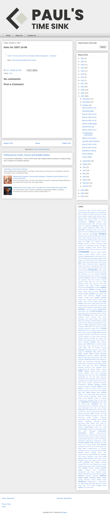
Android (92, 222)
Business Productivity (88, 239)
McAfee (99, 351)
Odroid (100, 380)
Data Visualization (93, 258)
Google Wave (82, 305)
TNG (92, 446)
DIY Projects (102, 262)
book (89, 236)
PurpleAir (80, 400)
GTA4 (85, 307)
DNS (79, 264)
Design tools (82, 260)
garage (80, 291)
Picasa (99, 388)
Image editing (87, 322)
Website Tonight (101, 472)
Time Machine (101, 444)
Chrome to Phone (89, 243)
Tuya (89, 450)
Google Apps (89, 297)
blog (91, 234)
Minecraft (88, 359)
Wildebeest (103, 474)
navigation (99, 367)
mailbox (104, 350)
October (85, 105)
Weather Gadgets (94, 468)
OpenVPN (96, 382)
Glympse (80, 293)
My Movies (94, 365)
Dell (105, 258)
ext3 (102, 276)
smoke (96, 427)
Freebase (103, 285)
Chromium (99, 243)
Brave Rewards (87, 238)
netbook (98, 369)
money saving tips (88, 363)
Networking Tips (83, 375)
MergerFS (97, 355)
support (97, 437)
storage (80, 437)
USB (79, 456)
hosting (91, 319)
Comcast (81, 249)
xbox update (102, 483)
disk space (95, 262)
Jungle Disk (96, 332)
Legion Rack (95, 340)
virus (86, 460)
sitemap (104, 421)
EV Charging (95, 274)
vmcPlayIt (86, 462)
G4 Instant (97, 287)
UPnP (95, 454)
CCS (92, 241)
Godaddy (91, 294)
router (102, 413)
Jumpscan (89, 332)
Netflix (80, 371)
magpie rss (95, 350)
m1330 (80, 347)
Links (10, 73)
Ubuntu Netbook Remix (93, 452)
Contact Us (32, 35)
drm (83, 266)
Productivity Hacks (95, 396)
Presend (80, 396)
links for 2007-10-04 (89, 148)
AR (105, 226)
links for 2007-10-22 (89, 120)
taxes (96, 438)
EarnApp (84, 268)
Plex (79, 392)
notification (103, 379)
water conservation (97, 466)
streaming (86, 437)
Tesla (91, 442)
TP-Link (96, 446)
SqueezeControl (101, 433)
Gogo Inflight (99, 293)
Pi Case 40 (87, 388)
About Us (19, 35)
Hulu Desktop (86, 320)
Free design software (93, 285)
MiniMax (93, 359)
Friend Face (81, 287)
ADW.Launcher (91, 212)
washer (89, 466)
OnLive (84, 382)
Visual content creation (99, 460)
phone (29, 60)
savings (96, 417)
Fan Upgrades (82, 279)
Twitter (104, 450)
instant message (101, 324)
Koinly (104, 334)
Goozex (88, 305)
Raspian (100, 402)
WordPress (82, 481)
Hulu (79, 321)
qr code (100, 400)
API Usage (99, 224)
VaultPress (90, 456)
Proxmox (90, 398)
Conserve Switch (96, 252)
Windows (81, 476)
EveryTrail (87, 276)
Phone (99, 386)
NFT (94, 377)
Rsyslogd (94, 415)
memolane (90, 355)
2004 (83, 196)
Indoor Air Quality (83, 324)
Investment (87, 328)
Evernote (103, 274)
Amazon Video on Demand (97, 220)
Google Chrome (92, 299)
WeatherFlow (102, 470)
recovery (101, 406)
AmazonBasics (82, 222)
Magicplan (89, 350)
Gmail (86, 294)
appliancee (88, 226)
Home (8, 35)
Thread (94, 444)
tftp (99, 442)
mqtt (83, 365)
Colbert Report (101, 247)
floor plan (93, 283)
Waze (104, 466)
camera (104, 239)
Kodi (101, 334)
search (88, 419)
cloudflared (88, 247)
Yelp (88, 485)
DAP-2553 (81, 258)
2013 (83, 77)
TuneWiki (80, 450)
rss (105, 413)
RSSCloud (88, 415)
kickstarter (87, 334)
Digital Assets (102, 260)
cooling (98, 254)
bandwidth (103, 231)
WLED (93, 479)
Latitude (80, 338)
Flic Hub (99, 281)
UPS (99, 454)
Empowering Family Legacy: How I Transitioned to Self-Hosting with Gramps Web (40, 187)
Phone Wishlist (87, 154)
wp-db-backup (102, 481)
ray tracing (81, 404)
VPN (84, 464)
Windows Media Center (98, 478)
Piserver (87, 390)
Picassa (104, 388)
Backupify (97, 231)
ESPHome (98, 272)
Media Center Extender (97, 354)
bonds (85, 236)
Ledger (89, 340)
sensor (99, 419)
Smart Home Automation (94, 425)
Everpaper (81, 276)
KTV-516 (80, 336)
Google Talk (94, 303)
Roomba (97, 413)
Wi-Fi (95, 474)
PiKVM (80, 390)
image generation (97, 322)
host (86, 319)
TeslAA (96, 442)
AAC (89, 210)
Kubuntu (86, 336)
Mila (86, 357)
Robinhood (103, 411)
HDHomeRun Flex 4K (84, 311)
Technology (81, 440)
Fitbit (90, 281)
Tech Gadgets (102, 438)
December (86, 99)
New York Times (94, 375)
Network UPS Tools (91, 373)
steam (100, 435)
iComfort (80, 322)
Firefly (86, 281)
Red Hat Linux (96, 408)
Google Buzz (82, 299)
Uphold (91, 454)
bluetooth (80, 236)
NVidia (91, 380)
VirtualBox (81, 460)
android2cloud (82, 224)
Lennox (102, 340)
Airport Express (101, 216)
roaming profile (95, 411)
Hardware (81, 309)
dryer (98, 266)
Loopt (79, 346)
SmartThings (89, 427)
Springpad (92, 431)
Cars (88, 241)
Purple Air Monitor (100, 398)
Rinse (88, 411)
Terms (4, 507)
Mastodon (89, 352)
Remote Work (102, 409)
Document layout (92, 264)
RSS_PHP (81, 415)
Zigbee (80, 487)
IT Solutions (92, 330)
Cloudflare (81, 247)
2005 (83, 193)
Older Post (66, 143)
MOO (100, 363)
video (100, 456)
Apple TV (81, 226)
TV (91, 450)
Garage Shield (87, 291)
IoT (100, 328)
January (85, 186)
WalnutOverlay (82, 466)
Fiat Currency (96, 279)
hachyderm (90, 307)
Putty (96, 400)
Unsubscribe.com (83, 454)
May (84, 173)
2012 (83, 80)
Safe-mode (81, 417)
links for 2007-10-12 (89, 130)
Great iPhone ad (88, 127)
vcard (96, 456)
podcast (103, 392)
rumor (101, 415)
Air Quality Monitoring (93, 214)
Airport (95, 216)
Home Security (91, 317)
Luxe (98, 346)
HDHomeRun (102, 309)
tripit (84, 448)
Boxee (80, 238)
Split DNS (82, 431)
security (93, 419)
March (84, 180)
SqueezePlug (82, 435)
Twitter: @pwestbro (8, 498)
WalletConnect (98, 464)
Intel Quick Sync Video (99, 326)
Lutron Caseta (91, 346)
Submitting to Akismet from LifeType (15, 169)
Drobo (87, 266)
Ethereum (84, 274)
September (86, 161)
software (90, 429)
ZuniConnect (90, 487)
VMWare (97, 462)
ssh (87, 435)
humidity (104, 320)
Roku (92, 413)
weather (85, 468)
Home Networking (84, 315)
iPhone (103, 328)
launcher (86, 338)
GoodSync (91, 295)
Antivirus (89, 224)
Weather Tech (90, 470)
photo (104, 386)
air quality (84, 214)
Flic (94, 281)
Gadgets (103, 287)
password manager (84, 386)
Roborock (81, 413)
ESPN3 (104, 272)
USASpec (103, 454)
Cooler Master (90, 254)
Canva (80, 241)
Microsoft (103, 355)
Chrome (80, 243)
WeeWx (80, 474)
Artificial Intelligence (88, 227)
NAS (93, 367)
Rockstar (86, 413)
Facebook (87, 278)
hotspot (96, 319)
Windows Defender (92, 475)
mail (100, 350)
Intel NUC (88, 326)
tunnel (85, 450)
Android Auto (101, 222)
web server (91, 472)
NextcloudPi (81, 377)
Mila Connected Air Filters (95, 357)
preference (103, 394)
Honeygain (81, 319)
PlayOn (104, 390)
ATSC (97, 228)
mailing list (81, 351)
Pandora (90, 384)
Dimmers (89, 262)
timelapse (81, 446)
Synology (84, 438)
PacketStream (82, 384)
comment (97, 249)
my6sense (103, 365)
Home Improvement (91, 313)
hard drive (103, 307)
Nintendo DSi (82, 379)
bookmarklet (94, 236)
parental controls (100, 384)
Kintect (97, 334)
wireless (80, 479)
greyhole (80, 307)
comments (103, 249)
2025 (83, 61)
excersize (97, 276)
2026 (83, 58)
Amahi (89, 218)
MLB (98, 359)
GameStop (98, 289)
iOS (97, 328)
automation (81, 230)
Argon (80, 227)
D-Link (104, 256)
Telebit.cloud (89, 440)
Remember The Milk (85, 410)
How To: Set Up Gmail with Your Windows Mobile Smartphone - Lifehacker (31, 56)
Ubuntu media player (89, 124)
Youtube (93, 485)
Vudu (91, 464)
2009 (83, 90)
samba (89, 417)
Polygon (80, 394)
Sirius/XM (96, 421)
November (86, 102)
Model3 (80, 363)
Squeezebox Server (86, 433)
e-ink (79, 268)
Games (91, 289)
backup (91, 232)
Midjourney (81, 357)
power (97, 394)
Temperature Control (100, 440)
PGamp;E (93, 386)
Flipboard (81, 283)
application (95, 226)
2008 (83, 93)
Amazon (94, 218)
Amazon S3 (82, 220)
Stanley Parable (93, 435)
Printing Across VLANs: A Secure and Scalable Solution (27, 155)
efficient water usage (100, 268)
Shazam (80, 421)
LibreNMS (86, 342)
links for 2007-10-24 (89, 117)
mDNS (104, 351)
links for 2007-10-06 (89, 144)
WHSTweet (90, 474)
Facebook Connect (95, 277)
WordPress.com (92, 481)
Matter (94, 351)
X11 (79, 483)
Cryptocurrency (89, 256)
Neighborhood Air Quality (86, 369)
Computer (83, 251)
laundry (101, 338)
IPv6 (87, 330)
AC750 (99, 210)
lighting (80, 344)
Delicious (101, 258)
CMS (94, 247)
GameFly (85, 289)
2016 (83, 74)
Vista (89, 460)
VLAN (80, 462)
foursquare (81, 285)
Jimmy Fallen (82, 332)
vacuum (84, 456)
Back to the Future (83, 231)
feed (89, 279)
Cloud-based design (93, 245)
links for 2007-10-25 (89, 114)
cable (100, 239)
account (104, 210)
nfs (90, 377)
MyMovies (81, 367)
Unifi (105, 452)
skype (87, 423)
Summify (91, 437)
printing (86, 396)
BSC (99, 238)
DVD (101, 266)
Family (104, 278)
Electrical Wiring (83, 270)
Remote (95, 409)
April (84, 177)
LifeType (93, 342)
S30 (105, 415)
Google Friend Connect (85, 301)
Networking (103, 373)
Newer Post (8, 143)
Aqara (102, 226)
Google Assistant (100, 297)
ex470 (92, 276)
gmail (20, 60)
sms (100, 427)
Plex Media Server (89, 392)
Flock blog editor (88, 111)
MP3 (79, 365)
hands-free (97, 307)
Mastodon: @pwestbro (64, 498)
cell (16, 60)
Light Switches (101, 342)
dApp (85, 258)
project (104, 396)
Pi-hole (94, 388)
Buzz (96, 239)
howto (34, 60)
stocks (104, 435)
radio (104, 400)
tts (99, 448)
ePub (88, 272)
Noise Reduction (91, 379)
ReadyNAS (94, 404)
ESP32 (93, 272)
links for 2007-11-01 (89, 108)
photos (80, 388)
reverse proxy (82, 411)
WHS (84, 474)
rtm (98, 415)
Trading (101, 446)
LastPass (103, 336)
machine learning (100, 347)
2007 (83, 96)
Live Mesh (98, 344)
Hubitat (104, 319)
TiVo (85, 446)
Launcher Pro (94, 338)
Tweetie (99, 450)
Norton (98, 379)
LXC (105, 346)
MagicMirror (82, 350)
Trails (104, 446)
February (85, 183)
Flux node (103, 283)
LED (85, 340)
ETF (79, 274)
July (84, 167)
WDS (79, 468)
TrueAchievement (92, 448)
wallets (104, 464)
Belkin (80, 234)
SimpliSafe (88, 421)
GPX (95, 305)
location (104, 344)
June (84, 170)
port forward (87, 394)
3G (86, 210)
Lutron (84, 346)
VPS (88, 464)
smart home (82, 425)
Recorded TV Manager (91, 406)
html (100, 319)
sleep (97, 423)
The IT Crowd (86, 444)
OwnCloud (103, 382)
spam (104, 429)
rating (104, 402)
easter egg (90, 268)
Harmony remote (91, 309)
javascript (103, 330)
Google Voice (102, 303)
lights (84, 344)
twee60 (95, 450)
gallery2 (80, 289)
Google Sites (87, 303)
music (88, 365)
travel (80, 448)
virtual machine (88, 458)
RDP (88, 404)
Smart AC (103, 423)
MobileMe (97, 361)
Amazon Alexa (102, 218)
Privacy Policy (6, 504)
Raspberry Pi (86, 402)
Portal (93, 394)
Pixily (96, 390)
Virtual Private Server (100, 458)
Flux (98, 283)
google (24, 60)
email (13, 60)
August (85, 164)
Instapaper (81, 326)
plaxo (99, 390)
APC (94, 224)
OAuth (95, 380)
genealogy (96, 291)
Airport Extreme (82, 218)
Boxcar (104, 236)
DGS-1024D (89, 260)
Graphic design (102, 305)
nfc (87, 377)
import (104, 322)
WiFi (98, 474)
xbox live (95, 483)
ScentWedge (81, 419)
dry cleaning (92, 266)
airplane (85, 216)
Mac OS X (88, 348)
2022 (83, 71)
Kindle (92, 334)
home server (102, 317)
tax (93, 438)
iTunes (98, 330)
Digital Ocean (82, 262)
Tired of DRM (87, 157)
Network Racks (95, 371)
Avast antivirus (101, 229)
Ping (83, 390)
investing (80, 328)
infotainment (92, 324)
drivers (80, 266)
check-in (104, 241)
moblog (104, 361)
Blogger (95, 234)
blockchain (86, 234)
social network (82, 429)
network (86, 371)
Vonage (80, 464)
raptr (79, 402)
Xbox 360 (88, 483)
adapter (85, 212)
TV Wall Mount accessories (87, 134)
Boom (100, 236)
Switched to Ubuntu (89, 151)
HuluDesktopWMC (95, 320)
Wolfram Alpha (101, 479)
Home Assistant (96, 311)
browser (94, 238)
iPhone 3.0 (81, 330)
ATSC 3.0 (103, 227)
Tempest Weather (84, 442)
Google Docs (102, 299)
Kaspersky (103, 332)
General (102, 291)
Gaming (104, 289)
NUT (87, 380)
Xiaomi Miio (82, 485)
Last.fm (98, 336)
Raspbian (94, 402)
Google (98, 295)
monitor (96, 363)
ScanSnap (103, 417)
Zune (84, 487)
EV (89, 274)
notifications (81, 380)
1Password (81, 210)
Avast (94, 229)
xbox (82, 483)
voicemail (103, 462)
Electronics (93, 270)
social (104, 427)
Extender (80, 277)
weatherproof (82, 472)
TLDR (88, 446)
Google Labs (97, 301)
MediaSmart (82, 355)
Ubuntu (80, 452)
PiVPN (92, 390)
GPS (92, 305)
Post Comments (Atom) (42, 149)
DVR (105, 266)
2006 (83, 190)
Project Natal (82, 398)
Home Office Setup (96, 315)
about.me (93, 210)
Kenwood (81, 334)
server (104, 419)
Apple (104, 224)
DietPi (96, 260)
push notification (89, 400)
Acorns (80, 212)
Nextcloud (103, 375)
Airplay (90, 216)
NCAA (104, 367)
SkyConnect (81, 423)
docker (84, 264)
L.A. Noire (92, 336)
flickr (104, 282)
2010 (83, 87)
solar (94, 429)
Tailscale (89, 438)
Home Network (102, 313)
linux (92, 344)
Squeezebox (102, 431)
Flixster (87, 283)
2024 (83, 65)
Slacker (93, 423)
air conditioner (100, 212)
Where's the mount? (89, 138)
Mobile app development (86, 361)
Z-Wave (99, 485)
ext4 (105, 276)
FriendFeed (89, 287)
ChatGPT (97, 241)
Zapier (104, 485)
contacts (104, 252)
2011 (83, 83)
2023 (83, 68)
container (80, 254)
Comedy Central (89, 249)
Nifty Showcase (101, 377)
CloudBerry (103, 245)
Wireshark (87, 479)
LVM (101, 346)
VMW (92, 462)
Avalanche (89, 229)
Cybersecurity (98, 256)
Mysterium (88, 367)
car (84, 241)
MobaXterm (103, 359)
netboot (104, 369)
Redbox (104, 408)
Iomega (93, 328)
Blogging (102, 234)
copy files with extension (90, 141)
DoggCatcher (102, 264)
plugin (98, 392)
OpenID (89, 382)
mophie (104, 363)
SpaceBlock (99, 429)
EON (84, 272)
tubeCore (103, 448)
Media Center (83, 354)
